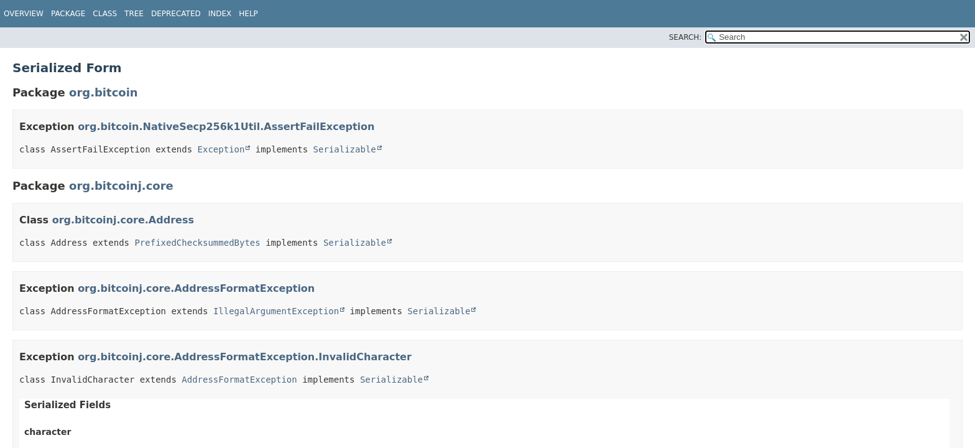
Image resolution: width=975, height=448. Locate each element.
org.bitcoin (103, 92)
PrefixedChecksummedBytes (197, 243)
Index (220, 13)
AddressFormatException (239, 380)
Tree (134, 13)
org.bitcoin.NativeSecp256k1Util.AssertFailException (226, 127)
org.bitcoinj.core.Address (123, 220)
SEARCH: (685, 37)
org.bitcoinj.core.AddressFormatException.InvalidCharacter (245, 357)
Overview (24, 13)
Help (248, 13)
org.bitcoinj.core (121, 185)
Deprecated (176, 13)
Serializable (344, 149)
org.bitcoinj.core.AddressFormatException (196, 288)
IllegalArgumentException (276, 311)
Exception (221, 149)
